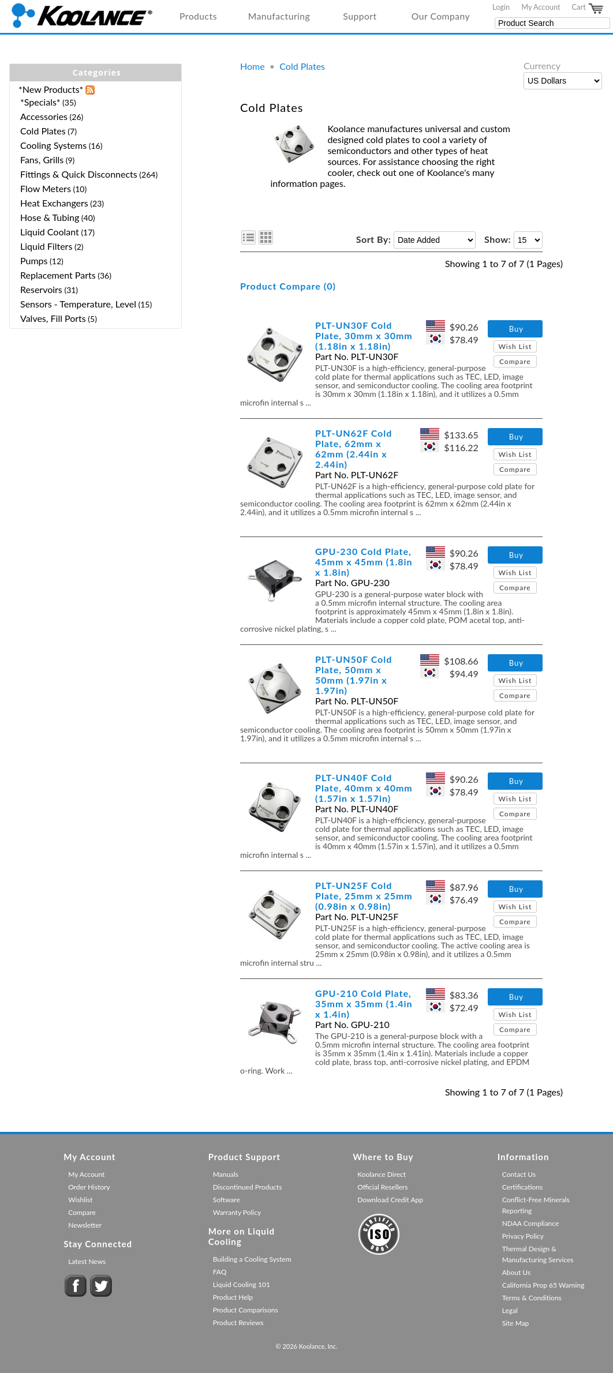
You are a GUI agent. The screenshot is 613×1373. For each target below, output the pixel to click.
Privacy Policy (523, 1236)
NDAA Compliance (530, 1223)
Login (501, 7)
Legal (510, 1310)
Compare (515, 361)
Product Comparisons (245, 1310)
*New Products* (50, 89)
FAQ (220, 1271)
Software (226, 1199)
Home (252, 66)
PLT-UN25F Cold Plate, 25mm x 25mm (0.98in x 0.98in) (364, 895)
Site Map (515, 1323)
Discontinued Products (247, 1187)
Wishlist (80, 1199)
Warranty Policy (237, 1212)
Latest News (87, 1261)
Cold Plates (302, 66)
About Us (516, 1272)
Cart (588, 8)
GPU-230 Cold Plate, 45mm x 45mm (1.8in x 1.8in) (364, 561)
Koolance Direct (381, 1174)
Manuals (225, 1174)
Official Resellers (382, 1187)
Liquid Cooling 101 (241, 1284)
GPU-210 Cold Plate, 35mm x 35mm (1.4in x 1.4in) (364, 1003)
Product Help (233, 1297)
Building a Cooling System (252, 1259)
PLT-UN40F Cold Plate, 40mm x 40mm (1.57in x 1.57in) (364, 788)
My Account (540, 7)
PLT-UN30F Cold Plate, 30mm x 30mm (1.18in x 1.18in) (364, 335)
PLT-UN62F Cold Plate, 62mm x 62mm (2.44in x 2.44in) (353, 448)
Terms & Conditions (532, 1297)
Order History (89, 1187)
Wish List (515, 346)
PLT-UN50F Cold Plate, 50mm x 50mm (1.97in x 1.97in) (353, 675)
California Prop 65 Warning (543, 1285)
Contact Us (519, 1174)
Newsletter (85, 1225)
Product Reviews (238, 1322)
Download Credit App (390, 1199)
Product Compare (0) (288, 285)
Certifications (522, 1187)
